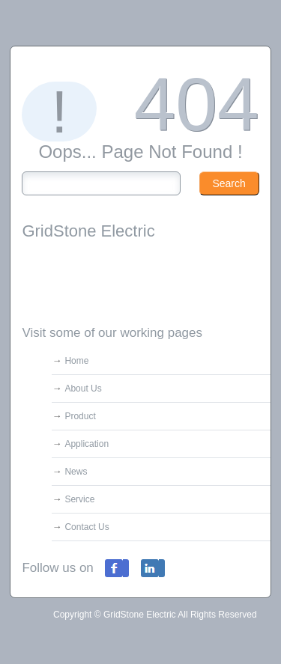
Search (228, 183)
